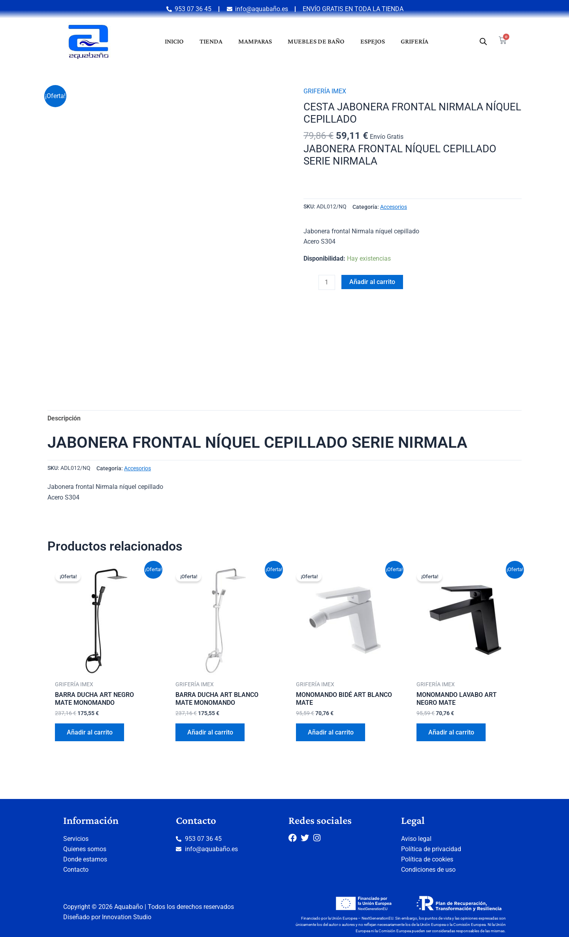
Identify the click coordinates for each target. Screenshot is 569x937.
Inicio (174, 41)
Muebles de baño (316, 41)
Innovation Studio (126, 917)
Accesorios (393, 206)
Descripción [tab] (64, 418)
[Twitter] (307, 837)
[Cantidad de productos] (326, 282)
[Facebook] (294, 837)
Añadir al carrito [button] (90, 732)
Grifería (414, 41)
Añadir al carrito (372, 281)
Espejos (372, 41)
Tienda (211, 41)
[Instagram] (319, 837)
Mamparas (255, 41)
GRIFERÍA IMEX (324, 91)
